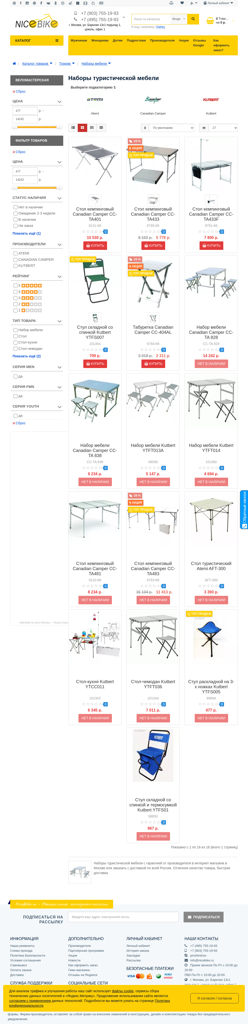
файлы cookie (123, 991)
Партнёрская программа (86, 950)
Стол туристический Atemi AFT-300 (211, 558)
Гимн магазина (79, 970)
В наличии (27, 219)
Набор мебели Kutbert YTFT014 (211, 440)
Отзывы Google (199, 43)
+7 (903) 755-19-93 (100, 13)
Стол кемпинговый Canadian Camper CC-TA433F (211, 214)
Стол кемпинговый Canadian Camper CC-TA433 (153, 214)
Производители (162, 40)
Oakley (160, 27)
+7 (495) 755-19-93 (100, 19)
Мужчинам (79, 40)
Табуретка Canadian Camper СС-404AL (153, 330)
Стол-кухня (27, 342)
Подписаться (203, 917)
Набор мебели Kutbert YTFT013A (153, 440)
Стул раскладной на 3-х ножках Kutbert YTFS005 (211, 679)
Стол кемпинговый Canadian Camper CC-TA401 (95, 214)
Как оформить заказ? (221, 45)
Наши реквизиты (22, 946)
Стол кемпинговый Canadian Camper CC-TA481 (95, 560)
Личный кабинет (138, 946)
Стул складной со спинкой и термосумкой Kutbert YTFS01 (153, 797)
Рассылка (133, 960)
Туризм (67, 64)
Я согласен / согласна (214, 998)
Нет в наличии (30, 207)
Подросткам (136, 40)
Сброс (19, 91)
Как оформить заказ (83, 965)
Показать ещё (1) (27, 233)
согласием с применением (30, 1001)
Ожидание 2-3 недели (36, 213)
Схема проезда (21, 950)
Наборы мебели (96, 64)
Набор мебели (30, 330)
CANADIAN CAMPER (36, 259)
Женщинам (99, 40)
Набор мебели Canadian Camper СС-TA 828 (211, 324)
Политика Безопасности (27, 955)
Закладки (133, 955)
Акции (184, 40)
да (20, 376)
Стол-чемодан (30, 348)
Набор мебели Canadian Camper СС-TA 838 (95, 442)
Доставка (17, 975)
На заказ (25, 225)
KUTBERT (26, 265)
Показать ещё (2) (27, 356)
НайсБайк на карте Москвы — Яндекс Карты (44, 622)
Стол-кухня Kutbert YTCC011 (95, 676)
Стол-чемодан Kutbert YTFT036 (153, 676)
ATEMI (23, 253)
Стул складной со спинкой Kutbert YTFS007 (95, 332)
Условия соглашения (25, 960)
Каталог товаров (37, 64)
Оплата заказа (20, 970)
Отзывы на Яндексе (82, 975)
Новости (74, 960)
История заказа (137, 950)
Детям (118, 40)
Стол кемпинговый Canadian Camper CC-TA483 (153, 560)
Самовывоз (18, 965)
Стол (22, 336)
